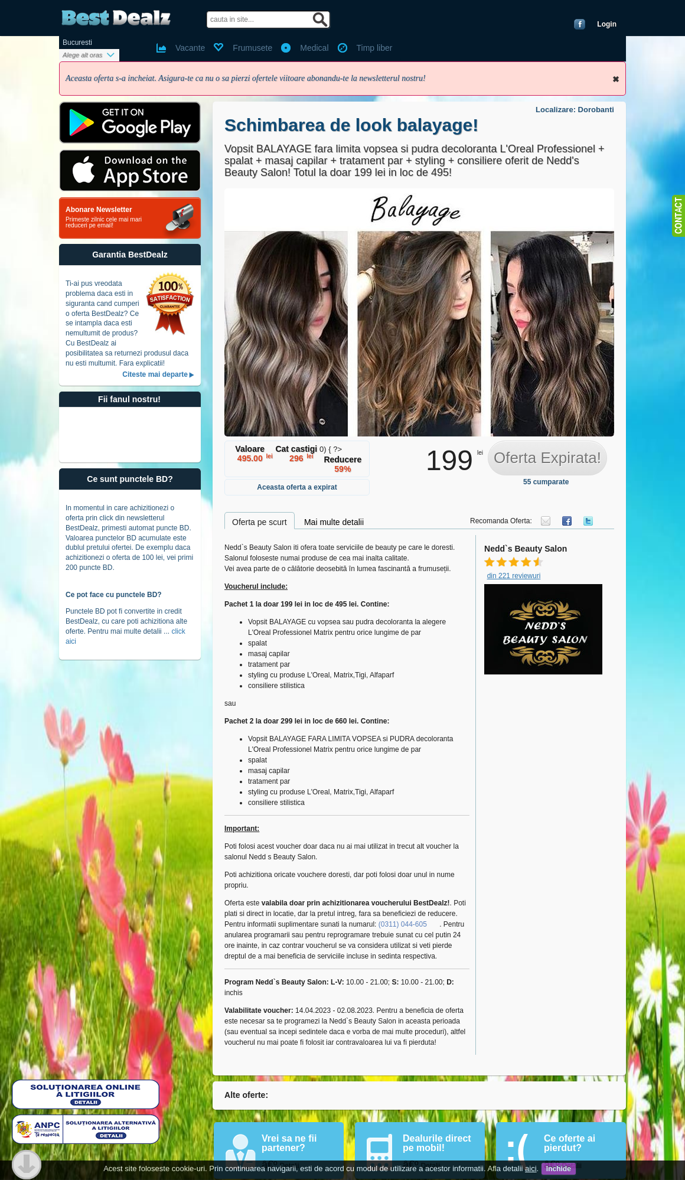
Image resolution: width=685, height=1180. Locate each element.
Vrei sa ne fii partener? (289, 1143)
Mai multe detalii (334, 522)
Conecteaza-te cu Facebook (579, 24)
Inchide (615, 79)
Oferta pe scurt (259, 522)
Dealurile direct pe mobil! (437, 1143)
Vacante (190, 48)
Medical (314, 48)
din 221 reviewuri (514, 576)
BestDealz (116, 18)
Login (606, 24)
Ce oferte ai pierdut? (569, 1143)
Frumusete (252, 48)
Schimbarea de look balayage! (351, 125)
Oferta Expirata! (547, 458)
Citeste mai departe (155, 374)
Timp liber (375, 48)
